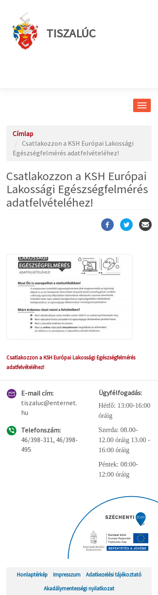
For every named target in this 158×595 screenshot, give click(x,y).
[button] (79, 297)
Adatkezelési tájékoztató (114, 574)
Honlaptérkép (32, 574)
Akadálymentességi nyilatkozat (79, 588)
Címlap (23, 133)
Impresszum (66, 574)
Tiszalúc (54, 31)
